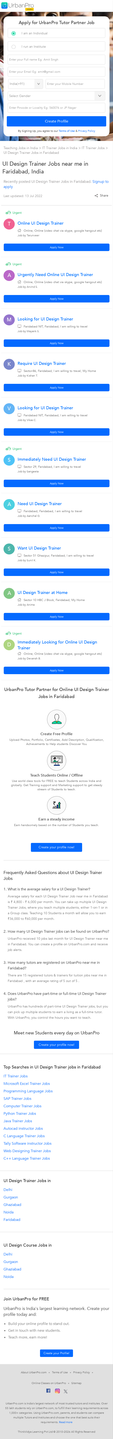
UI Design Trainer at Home (43, 593)
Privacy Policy (81, 1372)
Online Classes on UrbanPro (49, 1383)
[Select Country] (25, 84)
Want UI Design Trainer (39, 548)
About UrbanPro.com (34, 1372)
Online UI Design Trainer (41, 223)
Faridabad (12, 1219)
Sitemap (76, 1383)
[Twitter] (66, 1391)
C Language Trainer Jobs (24, 1136)
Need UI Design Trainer (40, 504)
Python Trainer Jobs (20, 1113)
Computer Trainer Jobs (22, 1106)
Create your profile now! (56, 847)
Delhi (8, 1189)
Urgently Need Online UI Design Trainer (55, 275)
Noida (9, 1212)
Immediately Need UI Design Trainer (52, 459)
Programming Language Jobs (28, 1091)
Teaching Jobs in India (21, 148)
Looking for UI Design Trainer (45, 319)
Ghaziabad (12, 1204)
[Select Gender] (56, 96)
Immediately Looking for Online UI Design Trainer (57, 645)
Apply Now (57, 247)
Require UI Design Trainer (42, 364)
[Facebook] (48, 1391)
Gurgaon (11, 1197)
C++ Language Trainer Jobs (27, 1158)
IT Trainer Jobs (94, 148)
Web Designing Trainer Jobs (27, 1151)
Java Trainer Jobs (18, 1121)
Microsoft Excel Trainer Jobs (27, 1083)
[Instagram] (57, 1391)
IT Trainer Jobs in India (60, 148)
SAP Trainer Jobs (17, 1098)
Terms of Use (60, 1372)
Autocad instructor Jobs (23, 1128)
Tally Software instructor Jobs (27, 1143)
